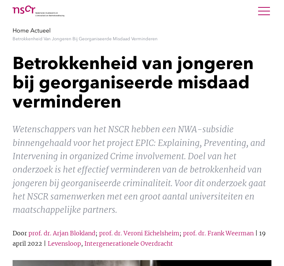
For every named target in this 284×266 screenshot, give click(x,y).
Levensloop (64, 243)
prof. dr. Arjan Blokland (61, 233)
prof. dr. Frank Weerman (218, 233)
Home (21, 30)
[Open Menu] (264, 11)
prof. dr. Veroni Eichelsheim (139, 233)
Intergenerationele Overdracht (128, 243)
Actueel (40, 30)
